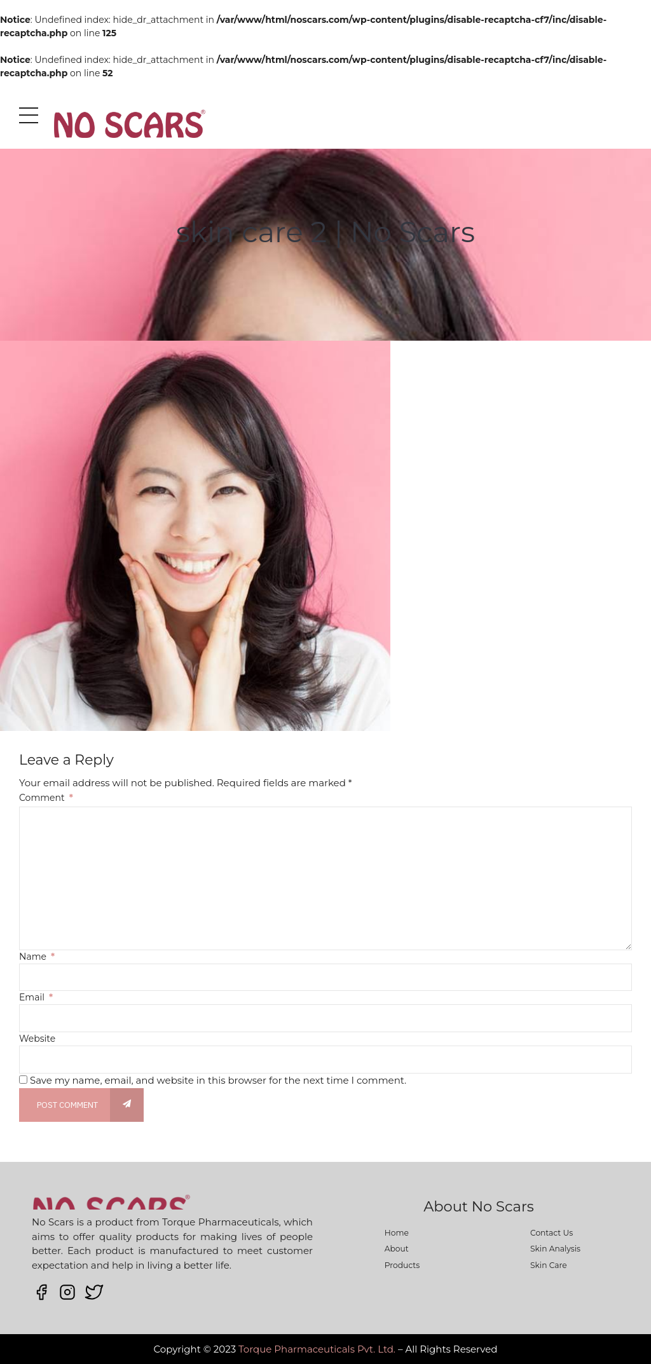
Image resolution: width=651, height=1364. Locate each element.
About (397, 1248)
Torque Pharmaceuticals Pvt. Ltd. (316, 1349)
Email (36, 997)
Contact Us (551, 1233)
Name (37, 956)
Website (37, 1038)
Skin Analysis (555, 1248)
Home (397, 1233)
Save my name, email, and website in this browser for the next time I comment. (218, 1080)
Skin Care (548, 1265)
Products (402, 1265)
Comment (46, 797)
